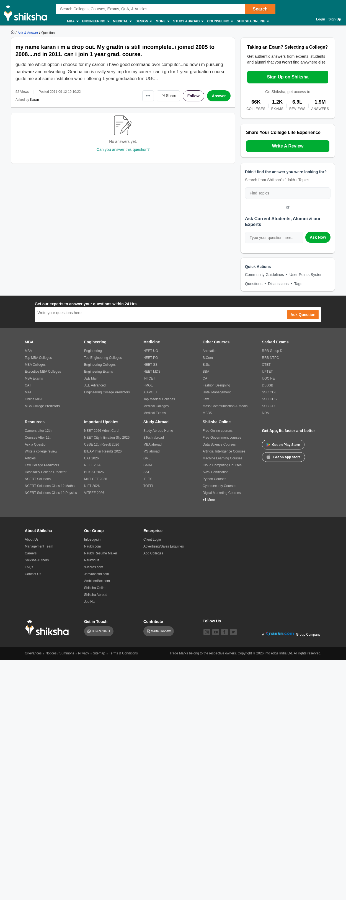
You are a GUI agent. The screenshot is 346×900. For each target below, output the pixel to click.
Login (320, 19)
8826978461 (101, 631)
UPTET (267, 371)
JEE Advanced (95, 385)
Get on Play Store (283, 445)
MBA (72, 21)
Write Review (161, 631)
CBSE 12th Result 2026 (101, 444)
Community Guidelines (264, 274)
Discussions (278, 283)
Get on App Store (283, 456)
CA (205, 378)
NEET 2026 (92, 465)
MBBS (207, 413)
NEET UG (150, 351)
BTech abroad (153, 438)
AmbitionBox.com (97, 581)
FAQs (29, 567)
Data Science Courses (219, 444)
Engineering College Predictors (107, 392)
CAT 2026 (91, 458)
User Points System (307, 274)
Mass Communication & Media (225, 406)
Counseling (220, 21)
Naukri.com (92, 546)
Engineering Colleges (100, 365)
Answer (219, 96)
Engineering (95, 21)
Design (143, 21)
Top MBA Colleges (38, 358)
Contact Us (33, 574)
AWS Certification (216, 472)
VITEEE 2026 (94, 493)
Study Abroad (188, 21)
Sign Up (335, 19)
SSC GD (268, 406)
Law (206, 399)
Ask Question (302, 314)
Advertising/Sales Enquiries (163, 546)
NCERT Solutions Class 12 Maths (50, 486)
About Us (31, 539)
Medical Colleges (156, 406)
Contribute (153, 621)
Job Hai (89, 602)
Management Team (39, 546)
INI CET (149, 378)
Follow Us (212, 621)
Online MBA (34, 399)
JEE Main (91, 378)
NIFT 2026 (92, 486)
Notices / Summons (59, 653)
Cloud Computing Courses (222, 465)
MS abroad (151, 451)
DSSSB (267, 385)
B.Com (208, 358)
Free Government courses (222, 438)
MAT (28, 392)
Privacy (83, 653)
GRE (147, 458)
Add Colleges (153, 553)
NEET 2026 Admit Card (101, 431)
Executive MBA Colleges (43, 371)
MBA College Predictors (42, 406)
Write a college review (41, 451)
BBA (206, 371)
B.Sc (206, 365)
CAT (28, 385)
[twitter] (233, 632)
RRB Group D (272, 351)
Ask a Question (36, 444)
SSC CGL (269, 392)
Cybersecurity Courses (219, 486)
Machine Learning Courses (222, 458)
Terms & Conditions (123, 653)
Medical (122, 21)
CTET (266, 365)
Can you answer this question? (123, 149)
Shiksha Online (252, 21)
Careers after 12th (38, 431)
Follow (193, 96)
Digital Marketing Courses (222, 493)
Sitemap (99, 653)
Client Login (152, 539)
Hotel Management (217, 392)
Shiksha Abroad (95, 595)
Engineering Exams (98, 371)
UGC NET (269, 378)
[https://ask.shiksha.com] (28, 32)
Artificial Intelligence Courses (224, 451)
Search (260, 9)
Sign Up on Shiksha (287, 77)
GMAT (148, 465)
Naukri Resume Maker (100, 553)
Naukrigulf (91, 560)
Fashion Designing (216, 385)
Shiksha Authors (37, 560)
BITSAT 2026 (94, 472)
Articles (30, 458)
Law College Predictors (42, 465)
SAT (146, 472)
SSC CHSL (270, 399)
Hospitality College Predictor (46, 472)
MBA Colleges (35, 365)
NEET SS (150, 365)
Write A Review (287, 146)
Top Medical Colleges (159, 399)
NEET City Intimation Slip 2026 (107, 438)
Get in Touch (96, 621)
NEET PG (150, 358)
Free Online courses (218, 431)
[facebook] (224, 632)
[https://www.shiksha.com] (13, 32)
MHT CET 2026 (95, 479)
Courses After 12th (38, 438)
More (162, 21)
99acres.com (93, 567)
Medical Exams (154, 413)
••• (148, 95)
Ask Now (318, 237)
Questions (253, 283)
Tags (298, 283)
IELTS (147, 479)
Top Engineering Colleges (103, 358)
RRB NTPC (270, 358)
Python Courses (214, 479)
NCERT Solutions (38, 479)
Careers (31, 553)
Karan (34, 100)
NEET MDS (152, 371)
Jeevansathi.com (96, 574)
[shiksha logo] (48, 627)
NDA (265, 413)
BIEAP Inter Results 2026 (103, 451)
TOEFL (148, 486)
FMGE (148, 385)
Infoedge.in (92, 539)
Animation (210, 351)
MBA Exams (34, 378)
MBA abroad (152, 444)
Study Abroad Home (158, 431)
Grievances (33, 653)
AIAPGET (150, 392)
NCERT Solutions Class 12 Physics (51, 493)
